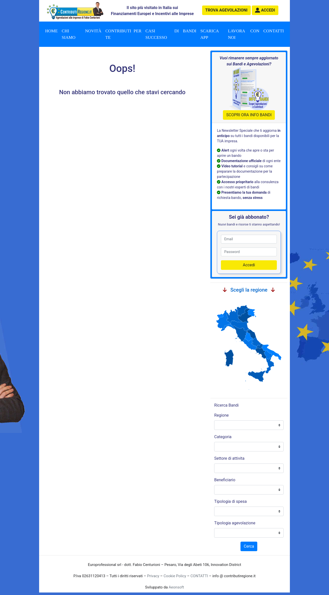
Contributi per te (123, 34)
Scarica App (209, 34)
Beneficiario (224, 480)
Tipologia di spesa (230, 501)
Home (51, 31)
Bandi (189, 31)
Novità (93, 31)
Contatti (273, 31)
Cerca (249, 546)
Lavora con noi (243, 34)
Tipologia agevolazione (234, 523)
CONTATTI (199, 576)
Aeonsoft (176, 587)
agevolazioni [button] (226, 10)
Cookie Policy (174, 576)
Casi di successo (162, 34)
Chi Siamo (68, 34)
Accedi (249, 265)
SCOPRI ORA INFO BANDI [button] (249, 114)
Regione (221, 415)
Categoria (222, 436)
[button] (265, 10)
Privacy (153, 576)
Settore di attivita (229, 458)
